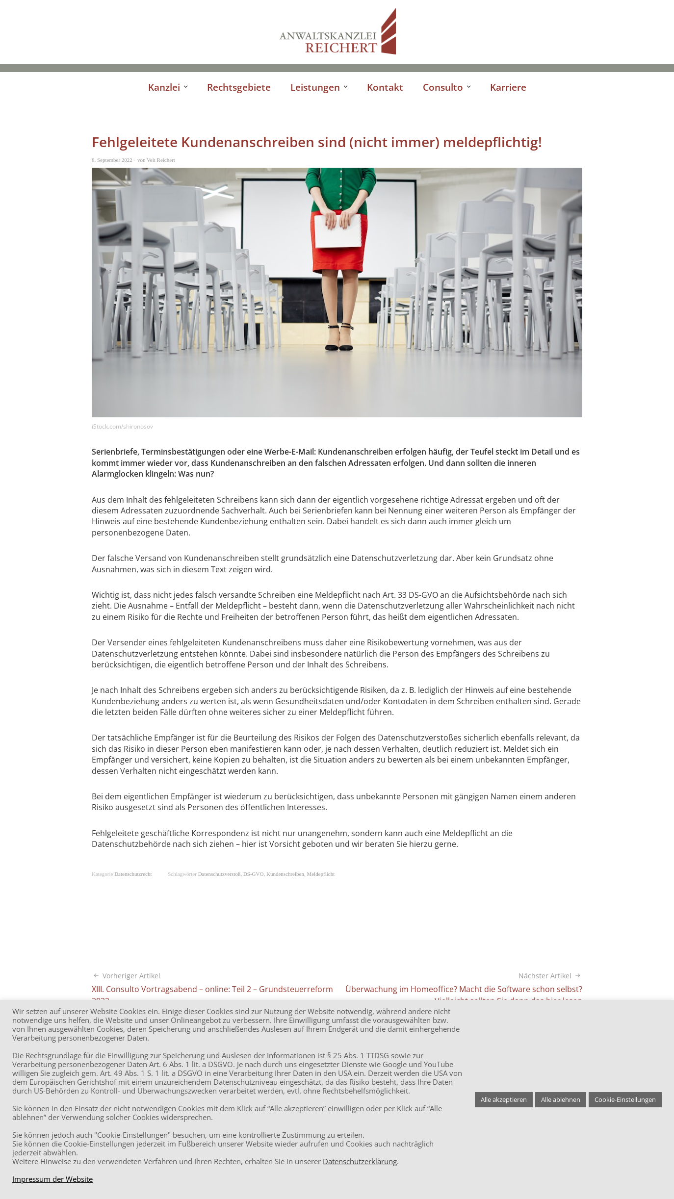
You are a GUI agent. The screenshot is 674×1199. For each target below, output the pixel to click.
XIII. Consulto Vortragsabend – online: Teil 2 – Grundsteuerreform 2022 (214, 989)
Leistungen (315, 87)
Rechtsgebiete (239, 87)
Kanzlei (164, 87)
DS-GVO (253, 874)
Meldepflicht (321, 874)
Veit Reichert (161, 160)
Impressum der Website (52, 1179)
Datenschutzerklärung (360, 1161)
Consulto (443, 87)
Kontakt (385, 87)
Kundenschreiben (285, 874)
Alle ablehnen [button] (560, 1099)
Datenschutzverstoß (219, 874)
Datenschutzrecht (133, 874)
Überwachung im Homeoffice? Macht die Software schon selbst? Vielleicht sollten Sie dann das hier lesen (459, 989)
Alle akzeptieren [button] (504, 1099)
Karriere (508, 87)
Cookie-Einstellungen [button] (625, 1099)
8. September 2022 (112, 160)
